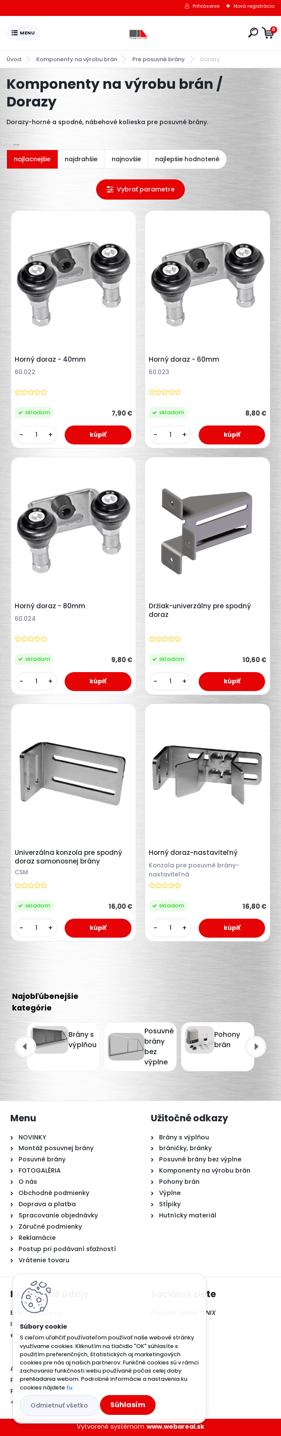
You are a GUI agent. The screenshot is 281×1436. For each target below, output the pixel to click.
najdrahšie (81, 159)
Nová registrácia (254, 6)
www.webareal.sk (175, 1426)
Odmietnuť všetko (59, 1405)
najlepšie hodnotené (187, 159)
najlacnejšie (32, 159)
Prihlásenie (206, 6)
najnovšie (126, 159)
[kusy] (36, 434)
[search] (253, 32)
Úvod (13, 59)
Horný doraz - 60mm (184, 359)
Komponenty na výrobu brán (76, 59)
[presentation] (25, 1046)
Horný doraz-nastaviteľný (193, 852)
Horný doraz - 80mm (50, 606)
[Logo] (142, 33)
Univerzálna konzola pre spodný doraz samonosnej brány (68, 857)
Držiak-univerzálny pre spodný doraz (200, 610)
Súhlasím (127, 1405)
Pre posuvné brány (158, 59)
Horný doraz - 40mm (50, 359)
